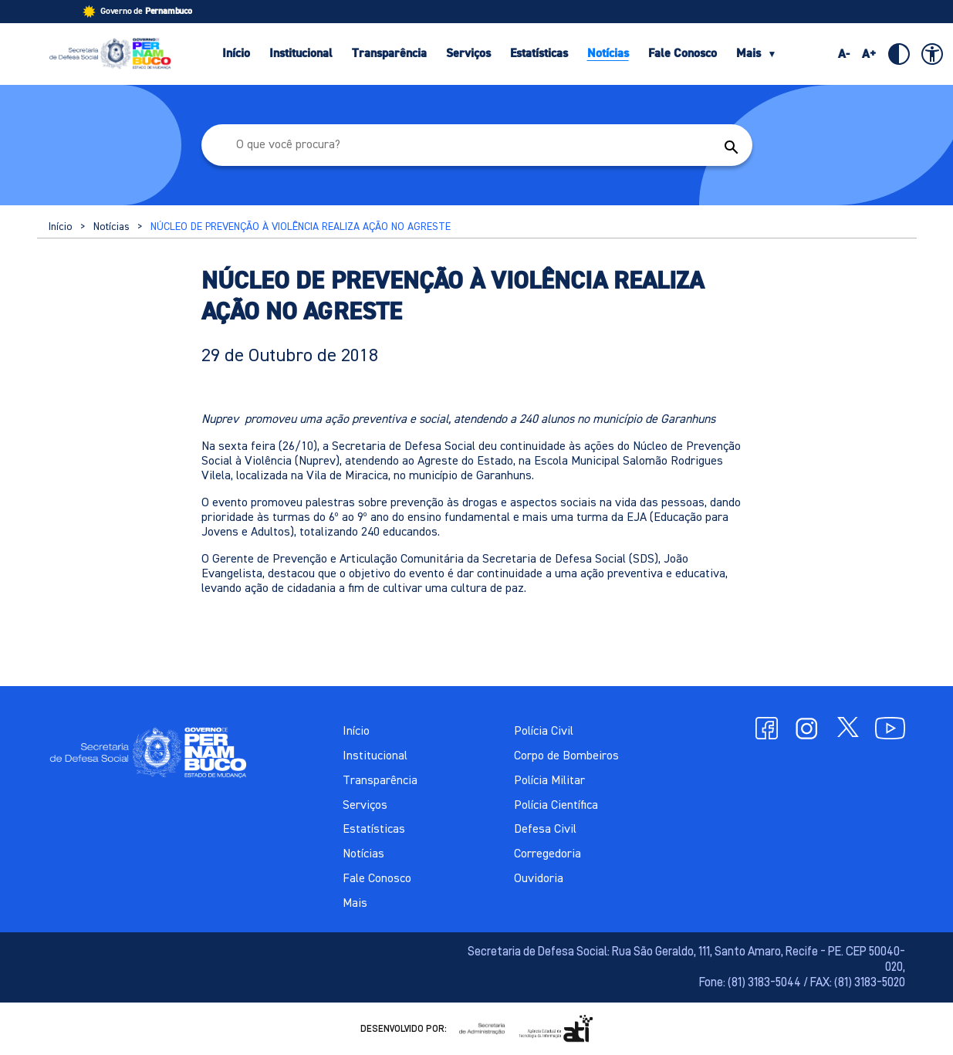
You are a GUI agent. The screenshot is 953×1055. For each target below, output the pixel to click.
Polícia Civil (543, 731)
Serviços (468, 53)
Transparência (389, 53)
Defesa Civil (545, 829)
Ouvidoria (538, 879)
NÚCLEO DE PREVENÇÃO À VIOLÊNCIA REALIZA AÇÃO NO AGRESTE (300, 226)
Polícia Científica (556, 806)
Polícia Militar (549, 781)
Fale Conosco (682, 53)
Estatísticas (539, 53)
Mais (756, 53)
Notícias (608, 53)
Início (236, 53)
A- (844, 54)
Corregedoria (547, 854)
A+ (869, 54)
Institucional (301, 53)
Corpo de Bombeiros (566, 756)
